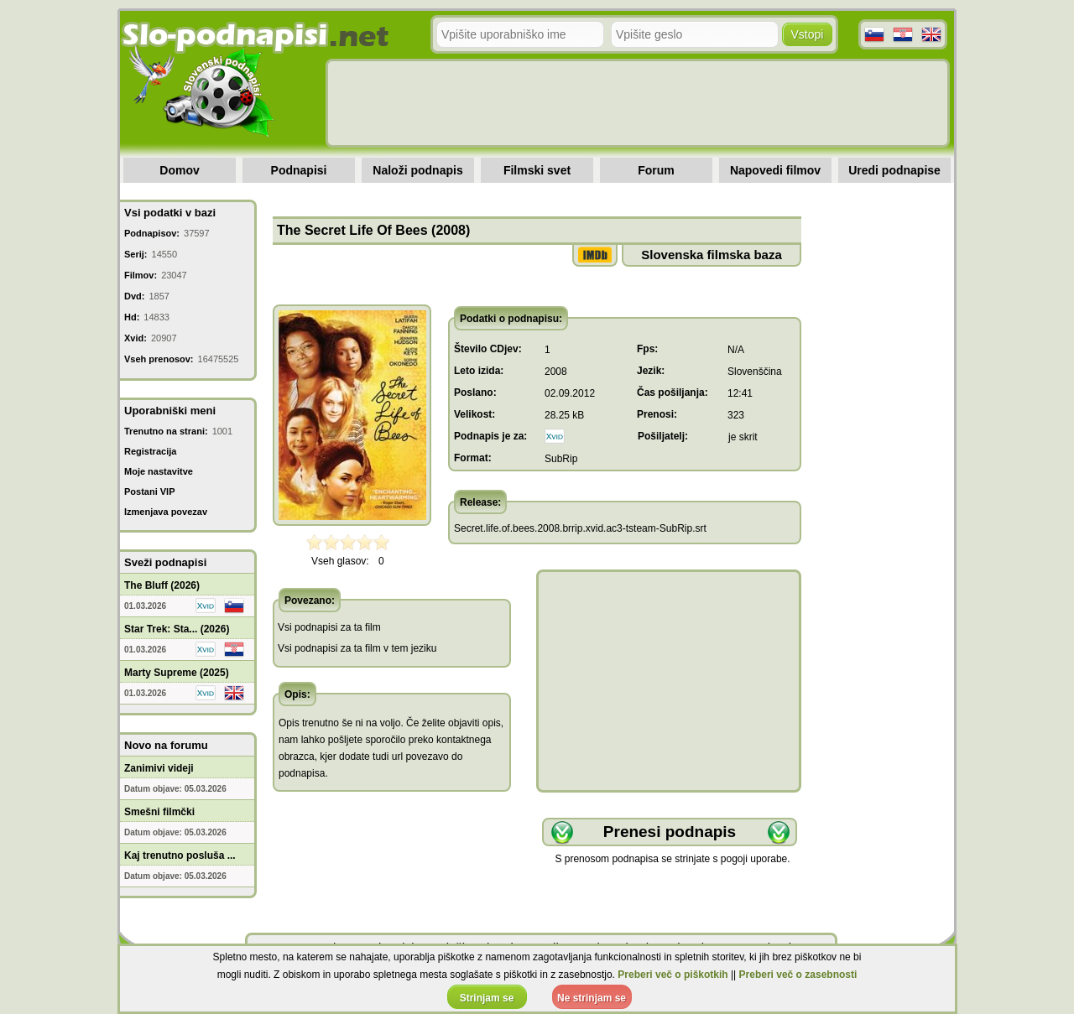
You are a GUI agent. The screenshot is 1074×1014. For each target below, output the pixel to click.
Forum (656, 170)
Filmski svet (537, 170)
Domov (179, 170)
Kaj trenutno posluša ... (180, 855)
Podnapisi (299, 170)
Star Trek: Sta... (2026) (176, 629)
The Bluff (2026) (162, 585)
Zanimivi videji (159, 768)
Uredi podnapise (894, 170)
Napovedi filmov (775, 170)
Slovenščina (754, 371)
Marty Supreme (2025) (176, 673)
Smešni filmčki (159, 812)
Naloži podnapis (417, 170)
